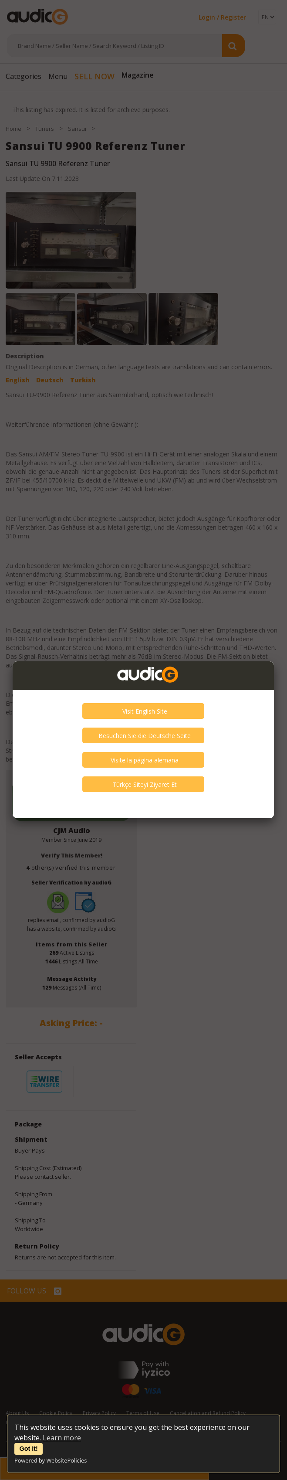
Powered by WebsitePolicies (50, 1460)
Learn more (62, 1438)
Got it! (29, 1448)
